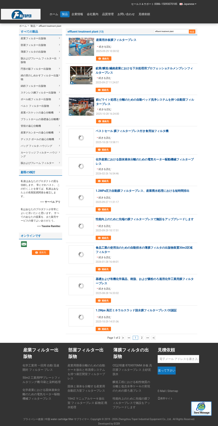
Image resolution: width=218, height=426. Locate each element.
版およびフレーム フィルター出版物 (39, 60)
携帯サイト (165, 398)
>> (147, 337)
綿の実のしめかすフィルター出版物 (40, 77)
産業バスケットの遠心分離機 (37, 112)
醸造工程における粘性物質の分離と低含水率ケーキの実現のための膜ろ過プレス (131, 386)
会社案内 (92, 14)
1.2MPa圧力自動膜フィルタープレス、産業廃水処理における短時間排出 (142, 190)
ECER (117, 423)
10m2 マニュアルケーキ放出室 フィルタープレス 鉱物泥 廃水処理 (87, 403)
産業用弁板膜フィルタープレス (116, 40)
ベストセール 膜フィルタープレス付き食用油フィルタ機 (132, 131)
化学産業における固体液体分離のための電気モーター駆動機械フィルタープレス (41, 394)
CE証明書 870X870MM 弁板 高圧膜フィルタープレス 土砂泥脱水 (132, 370)
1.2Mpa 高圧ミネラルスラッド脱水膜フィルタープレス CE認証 (136, 310)
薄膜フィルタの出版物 (33, 51)
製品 (65, 14)
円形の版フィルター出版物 (36, 68)
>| (154, 337)
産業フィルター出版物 (33, 38)
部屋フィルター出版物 (33, 45)
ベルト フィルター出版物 (35, 105)
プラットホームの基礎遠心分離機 (40, 119)
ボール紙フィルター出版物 (36, 99)
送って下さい (166, 370)
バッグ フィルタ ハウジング (36, 145)
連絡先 (105, 58)
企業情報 (77, 14)
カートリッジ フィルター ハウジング (39, 154)
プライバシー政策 (33, 419)
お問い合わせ (126, 14)
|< (123, 337)
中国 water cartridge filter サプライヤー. (67, 419)
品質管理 (108, 14)
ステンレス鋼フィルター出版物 (38, 92)
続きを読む (105, 46)
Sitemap (172, 391)
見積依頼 (144, 14)
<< (129, 337)
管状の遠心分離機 (31, 125)
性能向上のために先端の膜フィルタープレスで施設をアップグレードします (145, 219)
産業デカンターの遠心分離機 (37, 132)
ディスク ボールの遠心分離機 (37, 139)
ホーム (54, 14)
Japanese (189, 4)
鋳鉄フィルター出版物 (33, 85)
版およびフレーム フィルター (37, 163)
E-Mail (162, 391)
